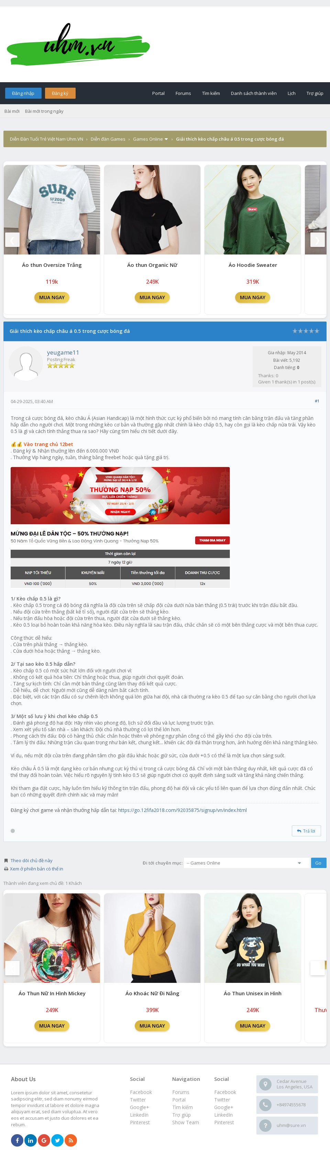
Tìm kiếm (211, 93)
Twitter (222, 1099)
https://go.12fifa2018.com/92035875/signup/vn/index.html (182, 810)
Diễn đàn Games (108, 139)
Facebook (225, 1092)
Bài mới (12, 111)
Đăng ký (60, 93)
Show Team (185, 1122)
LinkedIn (223, 1114)
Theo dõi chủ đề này (32, 860)
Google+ (223, 1107)
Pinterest (224, 1122)
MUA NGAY (52, 297)
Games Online (148, 139)
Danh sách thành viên (254, 93)
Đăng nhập (23, 93)
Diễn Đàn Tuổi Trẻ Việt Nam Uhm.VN (46, 139)
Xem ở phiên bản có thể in (36, 869)
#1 (317, 400)
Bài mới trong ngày (44, 111)
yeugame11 (63, 352)
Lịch (292, 93)
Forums (183, 93)
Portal (158, 93)
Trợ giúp (315, 93)
